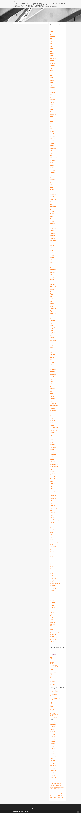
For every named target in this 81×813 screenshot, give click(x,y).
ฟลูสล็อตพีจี (53, 523)
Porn (51, 331)
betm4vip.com (53, 141)
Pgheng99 (52, 313)
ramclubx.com (53, 344)
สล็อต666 (52, 537)
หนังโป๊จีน (52, 577)
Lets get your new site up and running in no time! (22, 8)
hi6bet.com (52, 201)
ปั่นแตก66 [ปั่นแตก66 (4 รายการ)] (55, 739)
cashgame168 (53, 151)
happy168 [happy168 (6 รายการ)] (53, 731)
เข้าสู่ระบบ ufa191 (53, 586)
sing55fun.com (53, 382)
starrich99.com (53, 407)
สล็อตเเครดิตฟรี (53, 561)
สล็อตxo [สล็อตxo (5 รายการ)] (54, 742)
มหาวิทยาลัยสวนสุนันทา (55, 524)
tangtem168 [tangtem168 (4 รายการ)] (57, 736)
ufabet (52, 433)
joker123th (52, 221)
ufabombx (52, 435)
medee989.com (53, 262)
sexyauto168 (52, 373)
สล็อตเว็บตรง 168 (53, 558)
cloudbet (52, 157)
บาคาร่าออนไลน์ (54, 514)
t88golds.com (53, 411)
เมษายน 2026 (53, 678)
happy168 (52, 196)
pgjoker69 (52, 315)
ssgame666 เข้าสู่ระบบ (54, 406)
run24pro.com (53, 360)
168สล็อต (52, 91)
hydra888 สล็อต (53, 207)
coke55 (52, 158)
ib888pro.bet (52, 208)
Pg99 (51, 309)
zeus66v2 (52, 472)
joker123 (52, 218)
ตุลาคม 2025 (53, 687)
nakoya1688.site (53, 280)
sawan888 (52, 366)
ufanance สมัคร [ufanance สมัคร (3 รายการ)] (60, 736)
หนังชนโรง (53, 574)
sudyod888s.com (53, 409)
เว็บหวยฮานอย (53, 603)
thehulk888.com (53, 419)
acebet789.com (53, 111)
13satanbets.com (53, 85)
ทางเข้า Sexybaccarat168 (54, 505)
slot (51, 390)
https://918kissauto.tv (54, 651)
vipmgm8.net (53, 463)
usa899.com (52, 452)
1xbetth (52, 97)
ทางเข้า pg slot (53, 504)
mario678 (52, 261)
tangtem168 (52, 413)
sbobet (52, 368)
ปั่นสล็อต (52, 515)
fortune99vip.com (53, 179)
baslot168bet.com (53, 133)
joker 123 (52, 622)
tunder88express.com (54, 428)
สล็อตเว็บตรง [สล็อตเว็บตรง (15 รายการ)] (58, 744)
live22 (52, 242)
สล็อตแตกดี (53, 562)
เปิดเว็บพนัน (53, 592)
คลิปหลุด (52, 476)
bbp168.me (52, 135)
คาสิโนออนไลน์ (53, 480)
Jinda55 (52, 215)
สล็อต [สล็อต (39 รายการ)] (60, 739)
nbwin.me (52, 281)
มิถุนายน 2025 (53, 693)
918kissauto (52, 108)
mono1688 (52, 269)
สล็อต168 (52, 533)
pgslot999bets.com (53, 322)
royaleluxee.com (53, 359)
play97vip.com (53, 328)
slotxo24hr (52, 395)
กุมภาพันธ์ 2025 (53, 698)
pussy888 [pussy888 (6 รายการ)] (52, 735)
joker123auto (52, 220)
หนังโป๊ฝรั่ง (53, 578)
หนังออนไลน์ (53, 575)
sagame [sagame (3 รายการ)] (58, 735)
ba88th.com (52, 126)
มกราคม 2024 (53, 717)
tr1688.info (52, 426)
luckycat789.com (53, 248)
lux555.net (52, 250)
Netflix (52, 283)
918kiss (52, 106)
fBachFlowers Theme (17, 811)
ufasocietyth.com (53, 447)
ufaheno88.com (53, 439)
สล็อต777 (52, 539)
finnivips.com (53, 177)
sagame (52, 363)
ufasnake (52, 445)
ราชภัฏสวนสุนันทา (54, 527)
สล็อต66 (52, 536)
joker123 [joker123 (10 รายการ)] (56, 732)
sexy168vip (52, 372)
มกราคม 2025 (53, 700)
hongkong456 (53, 202)
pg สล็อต (52, 305)
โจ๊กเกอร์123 (53, 611)
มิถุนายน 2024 (53, 710)
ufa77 (51, 431)
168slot (52, 89)
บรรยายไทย (53, 510)
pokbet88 (52, 330)
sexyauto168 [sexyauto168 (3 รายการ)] (61, 735)
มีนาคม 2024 (53, 715)
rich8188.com (53, 351)
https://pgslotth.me (53, 644)
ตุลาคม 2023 (53, 722)
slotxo (52, 394)
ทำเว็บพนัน (53, 508)
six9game (52, 385)
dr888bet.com (53, 168)
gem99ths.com (53, 189)
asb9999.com (53, 125)
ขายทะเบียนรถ (53, 474)
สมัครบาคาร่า (53, 529)
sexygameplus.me (53, 379)
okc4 (51, 287)
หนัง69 (52, 570)
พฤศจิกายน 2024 (53, 703)
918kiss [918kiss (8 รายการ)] (55, 730)
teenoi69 (52, 414)
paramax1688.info (53, 297)
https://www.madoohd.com (54, 652)
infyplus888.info (53, 211)
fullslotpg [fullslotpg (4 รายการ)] (63, 730)
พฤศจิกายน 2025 (53, 685)
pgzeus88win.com (53, 327)
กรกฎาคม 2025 (53, 691)
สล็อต (52, 530)
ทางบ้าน (52, 501)
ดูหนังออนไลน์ (53, 491)
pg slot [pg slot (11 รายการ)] (55, 733)
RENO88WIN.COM (53, 349)
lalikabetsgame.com (54, 234)
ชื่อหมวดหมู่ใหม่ (53, 483)
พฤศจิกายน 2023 (53, 720)
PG (51, 299)
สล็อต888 (52, 540)
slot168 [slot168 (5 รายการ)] (51, 736)
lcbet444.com (53, 237)
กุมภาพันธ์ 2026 (53, 681)
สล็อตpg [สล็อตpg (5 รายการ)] (52, 742)
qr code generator (53, 343)
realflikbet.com (53, 347)
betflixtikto (52, 139)
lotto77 (52, 245)
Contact (15, 6)
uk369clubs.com (53, 450)
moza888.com (53, 278)
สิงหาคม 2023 (53, 725)
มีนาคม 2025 (53, 697)
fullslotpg (52, 183)
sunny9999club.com (53, 410)
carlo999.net (52, 149)
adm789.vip (52, 116)
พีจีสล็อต (52, 520)
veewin (52, 455)
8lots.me (52, 104)
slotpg (51, 637)
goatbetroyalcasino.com (54, 192)
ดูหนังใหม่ (52, 496)
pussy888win (53, 341)
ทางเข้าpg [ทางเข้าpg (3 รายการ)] (55, 737)
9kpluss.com (52, 110)
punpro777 (52, 335)
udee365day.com (53, 429)
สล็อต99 (52, 545)
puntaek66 (52, 337)
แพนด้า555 (52, 609)
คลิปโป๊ (52, 477)
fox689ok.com (53, 180)
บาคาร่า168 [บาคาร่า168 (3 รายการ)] (60, 737)
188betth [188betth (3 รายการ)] (53, 730)
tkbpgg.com (52, 423)
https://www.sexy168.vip (54, 672)
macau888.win (53, 259)
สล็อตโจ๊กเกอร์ (53, 564)
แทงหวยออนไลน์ (54, 608)
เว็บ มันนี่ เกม (53, 593)
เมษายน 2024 (53, 713)
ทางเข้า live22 (53, 502)
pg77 (51, 308)
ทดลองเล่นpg (53, 498)
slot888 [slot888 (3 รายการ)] (53, 736)
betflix (52, 138)
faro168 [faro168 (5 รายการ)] (60, 730)
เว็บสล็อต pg (53, 599)
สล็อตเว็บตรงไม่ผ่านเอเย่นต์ (55, 559)
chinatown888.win (53, 155)
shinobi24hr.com (53, 381)
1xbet (51, 95)
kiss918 (52, 230)
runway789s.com (53, 362)
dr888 (51, 167)
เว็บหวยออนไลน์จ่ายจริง (55, 602)
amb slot (52, 123)
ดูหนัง (52, 488)
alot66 (52, 120)
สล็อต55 (52, 534)
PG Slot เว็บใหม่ (53, 303)
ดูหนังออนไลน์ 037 (54, 492)
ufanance (52, 441)
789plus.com (52, 100)
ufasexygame (53, 444)
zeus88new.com (53, 473)
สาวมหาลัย (53, 567)
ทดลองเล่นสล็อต (53, 499)
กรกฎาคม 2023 (53, 726)
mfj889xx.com (53, 265)
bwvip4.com (52, 148)
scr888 (52, 371)
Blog (15, 3)
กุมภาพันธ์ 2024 (53, 716)
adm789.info (52, 114)
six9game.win (53, 387)
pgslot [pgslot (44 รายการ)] (52, 734)
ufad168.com (53, 436)
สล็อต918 (52, 543)
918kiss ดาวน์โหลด (54, 107)
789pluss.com (53, 103)
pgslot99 (52, 321)
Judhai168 (52, 223)
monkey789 (52, 268)
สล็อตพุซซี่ (52, 551)
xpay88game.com (53, 470)
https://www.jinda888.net (54, 631)
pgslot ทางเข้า (53, 318)
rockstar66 (52, 356)
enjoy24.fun (52, 171)
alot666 (52, 122)
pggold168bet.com (53, 310)
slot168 (52, 392)
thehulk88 (52, 417)
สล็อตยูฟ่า (52, 552)
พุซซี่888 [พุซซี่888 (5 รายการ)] (58, 739)
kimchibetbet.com (53, 224)
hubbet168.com (53, 205)
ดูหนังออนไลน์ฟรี (54, 495)
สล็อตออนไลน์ (53, 554)
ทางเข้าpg (52, 507)
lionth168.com (53, 239)
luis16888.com (53, 249)
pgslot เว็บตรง (53, 664)
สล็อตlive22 (53, 546)
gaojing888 (52, 187)
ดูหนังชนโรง (53, 671)
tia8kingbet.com (53, 420)
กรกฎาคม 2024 (53, 709)
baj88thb (52, 129)
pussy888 (52, 340)
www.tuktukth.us (53, 467)
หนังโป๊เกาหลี (53, 580)
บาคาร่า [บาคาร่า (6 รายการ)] (58, 737)
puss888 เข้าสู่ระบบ (54, 338)
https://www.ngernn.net (54, 675)
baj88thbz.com (53, 130)
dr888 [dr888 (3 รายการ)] (58, 730)
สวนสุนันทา (53, 565)
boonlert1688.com (53, 145)
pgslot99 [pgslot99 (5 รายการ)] (57, 733)
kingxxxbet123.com (53, 227)
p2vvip (52, 293)
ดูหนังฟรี (52, 489)
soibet (52, 397)
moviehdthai (52, 277)
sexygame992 (53, 378)
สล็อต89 (52, 542)
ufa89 (51, 432)
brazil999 (52, 146)
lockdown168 (53, 243)
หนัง (51, 568)
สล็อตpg (52, 548)
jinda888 (52, 217)
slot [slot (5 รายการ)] (62, 735)
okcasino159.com (53, 289)
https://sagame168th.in (54, 655)
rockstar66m (52, 357)
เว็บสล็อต (52, 597)
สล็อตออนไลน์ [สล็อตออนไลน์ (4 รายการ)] (57, 742)
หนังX (52, 573)
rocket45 (52, 354)
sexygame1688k (53, 376)
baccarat (52, 127)
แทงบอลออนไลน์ (54, 606)
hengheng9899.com (53, 198)
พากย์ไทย (52, 518)
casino (52, 152)
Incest (52, 209)
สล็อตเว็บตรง (53, 556)
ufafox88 (52, 438)
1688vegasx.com (53, 88)
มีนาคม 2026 (53, 679)
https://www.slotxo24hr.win (54, 636)
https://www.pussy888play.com (55, 658)
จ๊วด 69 (52, 482)
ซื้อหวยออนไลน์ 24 (54, 486)
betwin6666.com (53, 142)
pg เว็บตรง (52, 306)
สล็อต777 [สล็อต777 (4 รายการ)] (59, 741)
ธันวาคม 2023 (53, 719)
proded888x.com (53, 332)
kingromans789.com (54, 226)
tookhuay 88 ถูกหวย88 (54, 425)
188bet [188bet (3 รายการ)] (51, 730)
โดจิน (52, 612)
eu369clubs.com (53, 173)
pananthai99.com (53, 294)
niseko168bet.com (53, 284)
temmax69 (52, 416)
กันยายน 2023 (53, 723)
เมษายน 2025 (53, 696)
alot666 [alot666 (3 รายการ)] (57, 730)
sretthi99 (52, 401)
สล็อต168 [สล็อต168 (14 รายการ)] (55, 741)
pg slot (52, 300)
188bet (52, 92)
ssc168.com (52, 403)
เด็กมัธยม (52, 590)
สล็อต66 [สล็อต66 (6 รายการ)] (52, 741)
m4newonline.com (53, 252)
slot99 (51, 625)
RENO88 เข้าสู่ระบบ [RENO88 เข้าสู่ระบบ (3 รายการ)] (55, 735)
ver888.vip (52, 460)
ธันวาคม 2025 (53, 684)
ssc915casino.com (53, 404)
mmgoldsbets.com (53, 267)
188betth (52, 94)
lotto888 (52, 246)
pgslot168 (52, 319)
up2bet (52, 451)
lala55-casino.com (53, 233)
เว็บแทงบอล (53, 605)
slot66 (51, 626)
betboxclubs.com (53, 136)
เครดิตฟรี (52, 589)
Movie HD (52, 272)
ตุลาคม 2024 (53, 704)
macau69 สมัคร (53, 258)
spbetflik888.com (53, 398)
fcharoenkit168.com (53, 174)
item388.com (53, 212)
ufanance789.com (53, 442)
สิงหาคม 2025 (53, 690)
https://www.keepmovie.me (54, 670)
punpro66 (52, 334)
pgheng (52, 312)
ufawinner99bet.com (54, 448)
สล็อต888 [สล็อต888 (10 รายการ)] (62, 741)
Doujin (52, 166)
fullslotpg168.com (53, 185)
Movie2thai (52, 275)
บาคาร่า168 (53, 513)
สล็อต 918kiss (53, 532)
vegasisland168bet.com (54, 457)
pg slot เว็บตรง (53, 302)
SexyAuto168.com (53, 375)
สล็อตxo (52, 549)
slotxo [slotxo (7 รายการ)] (55, 736)
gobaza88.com (53, 193)
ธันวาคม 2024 (53, 701)
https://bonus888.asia (54, 630)
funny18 (52, 186)
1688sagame (52, 87)
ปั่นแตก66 (52, 517)
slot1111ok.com (53, 391)
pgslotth (52, 324)
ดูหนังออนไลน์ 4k (54, 493)
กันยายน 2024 (53, 706)
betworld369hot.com (53, 144)
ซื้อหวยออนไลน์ (53, 485)
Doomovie (52, 164)
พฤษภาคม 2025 (53, 694)
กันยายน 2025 (53, 688)
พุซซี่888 (52, 521)
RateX (52, 346)
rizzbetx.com (53, 353)
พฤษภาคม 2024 (53, 712)
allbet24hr (52, 117)
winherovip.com (53, 466)
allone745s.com (53, 119)
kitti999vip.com (53, 231)
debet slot (52, 161)
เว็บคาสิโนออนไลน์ (54, 595)
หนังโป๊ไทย (53, 581)
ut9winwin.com (53, 454)
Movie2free (52, 274)
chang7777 (52, 154)
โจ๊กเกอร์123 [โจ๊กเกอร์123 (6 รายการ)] (53, 745)
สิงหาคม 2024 (53, 707)
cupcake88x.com (53, 160)
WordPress (26, 811)
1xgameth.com (53, 98)
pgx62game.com (53, 325)
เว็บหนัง (52, 600)
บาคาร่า (52, 511)
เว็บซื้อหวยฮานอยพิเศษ (55, 596)
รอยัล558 (52, 526)
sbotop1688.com (53, 369)
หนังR (52, 571)
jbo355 (52, 214)
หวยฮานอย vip (53, 583)
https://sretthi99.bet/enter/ (54, 204)
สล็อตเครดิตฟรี (53, 555)
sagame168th (53, 365)
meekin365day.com (53, 264)
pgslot (52, 316)
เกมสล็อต (52, 584)
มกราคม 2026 (53, 682)
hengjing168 (52, 199)
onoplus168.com (53, 291)
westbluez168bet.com (54, 464)
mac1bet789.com (53, 255)
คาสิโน (52, 479)
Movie (52, 271)
